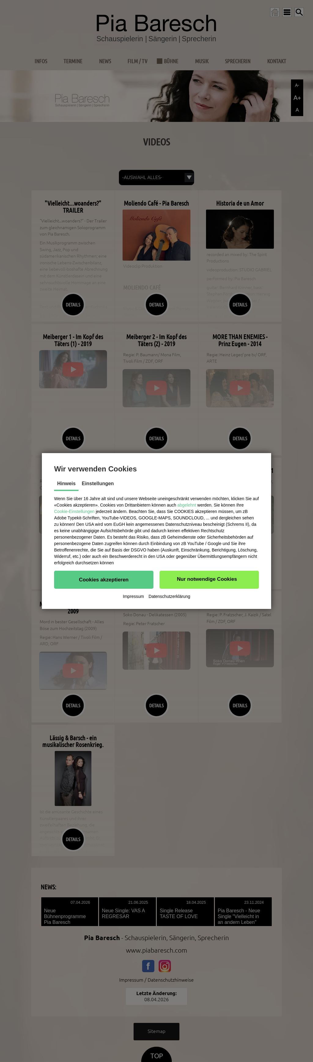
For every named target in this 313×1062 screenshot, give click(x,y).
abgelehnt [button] (186, 505)
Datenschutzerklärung (169, 596)
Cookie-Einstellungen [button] (74, 511)
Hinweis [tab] (66, 483)
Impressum (133, 596)
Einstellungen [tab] (98, 483)
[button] (103, 579)
